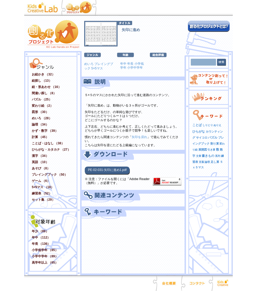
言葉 (201, 162)
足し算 (215, 161)
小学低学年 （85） (45, 250)
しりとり (208, 125)
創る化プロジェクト (81, 8)
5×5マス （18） (43, 187)
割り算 (214, 143)
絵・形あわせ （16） (46, 87)
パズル (212, 137)
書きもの (208, 155)
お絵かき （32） (43, 74)
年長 (130, 64)
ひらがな (198, 131)
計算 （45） (40, 137)
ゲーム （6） (41, 181)
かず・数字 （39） (45, 131)
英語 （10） (40, 162)
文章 (198, 156)
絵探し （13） (42, 80)
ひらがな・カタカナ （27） (51, 149)
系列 (217, 156)
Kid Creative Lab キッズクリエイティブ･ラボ (44, 8)
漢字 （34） (40, 156)
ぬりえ (217, 125)
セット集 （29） (43, 199)
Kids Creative (222, 283)
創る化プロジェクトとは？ (209, 26)
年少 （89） (40, 231)
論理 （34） (40, 124)
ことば (197, 125)
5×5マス (97, 68)
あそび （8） (41, 168)
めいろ (89, 64)
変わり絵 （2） (42, 106)
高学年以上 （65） (45, 262)
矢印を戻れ (139, 137)
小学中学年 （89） (45, 256)
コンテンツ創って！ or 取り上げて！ (208, 79)
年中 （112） (41, 237)
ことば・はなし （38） (48, 143)
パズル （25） (42, 99)
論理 (207, 162)
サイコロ (201, 137)
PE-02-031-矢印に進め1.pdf (107, 170)
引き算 (211, 149)
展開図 (202, 149)
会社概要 (169, 283)
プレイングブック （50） (50, 174)
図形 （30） (40, 112)
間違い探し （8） (44, 93)
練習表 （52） (42, 193)
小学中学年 (135, 67)
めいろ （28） (42, 118)
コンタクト (197, 283)
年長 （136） (41, 244)
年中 (123, 64)
